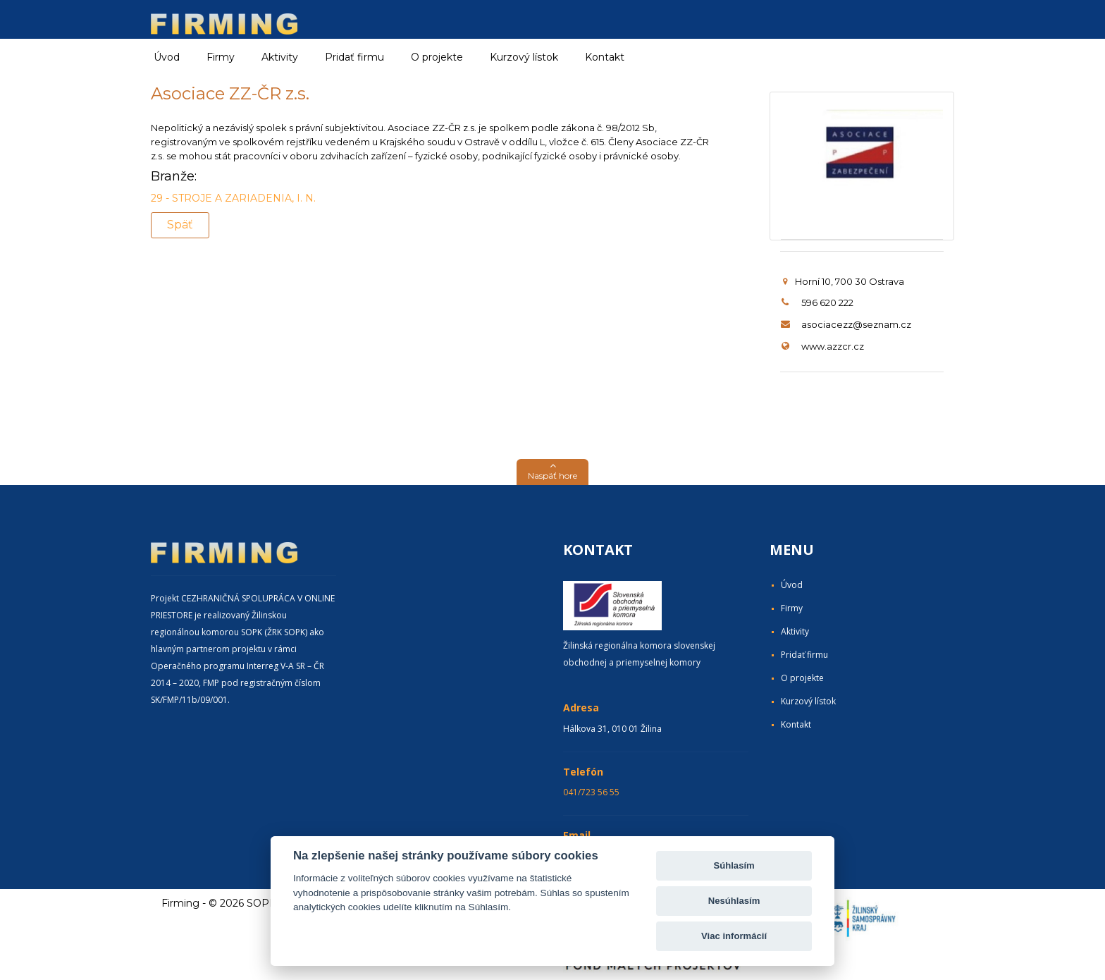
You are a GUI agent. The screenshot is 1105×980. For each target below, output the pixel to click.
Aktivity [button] (279, 57)
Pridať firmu (354, 57)
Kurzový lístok (524, 57)
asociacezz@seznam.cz (856, 324)
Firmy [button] (220, 57)
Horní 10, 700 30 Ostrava (843, 281)
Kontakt (604, 57)
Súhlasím (733, 865)
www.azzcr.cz (832, 346)
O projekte (437, 57)
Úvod (167, 57)
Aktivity (795, 631)
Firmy (792, 608)
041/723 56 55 (591, 792)
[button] (552, 472)
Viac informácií (734, 936)
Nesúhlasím (734, 900)
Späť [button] (180, 224)
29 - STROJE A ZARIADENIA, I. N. (233, 198)
